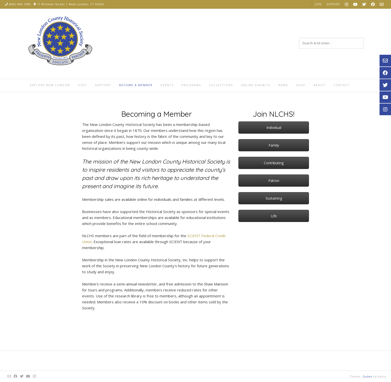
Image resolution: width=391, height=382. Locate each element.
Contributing (274, 163)
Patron (273, 180)
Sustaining (274, 198)
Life (274, 216)
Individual (273, 127)
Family (274, 145)
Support (333, 4)
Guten (367, 376)
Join (318, 4)
